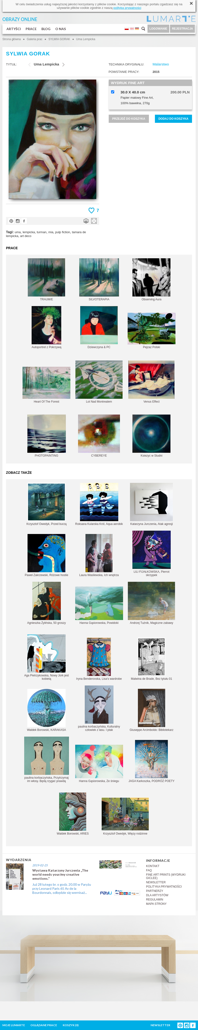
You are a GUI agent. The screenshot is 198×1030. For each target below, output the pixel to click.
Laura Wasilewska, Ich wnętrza (99, 555)
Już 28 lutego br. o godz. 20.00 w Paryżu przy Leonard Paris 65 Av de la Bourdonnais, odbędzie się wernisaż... (61, 888)
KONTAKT (152, 866)
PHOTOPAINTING (46, 436)
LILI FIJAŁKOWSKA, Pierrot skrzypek (151, 554)
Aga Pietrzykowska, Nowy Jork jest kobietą (46, 657)
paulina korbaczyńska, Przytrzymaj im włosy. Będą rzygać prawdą (46, 760)
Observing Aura (151, 279)
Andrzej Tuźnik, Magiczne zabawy (151, 603)
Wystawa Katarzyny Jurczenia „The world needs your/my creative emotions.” (60, 874)
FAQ (149, 870)
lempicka (29, 232)
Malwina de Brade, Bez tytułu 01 (151, 659)
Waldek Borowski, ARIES (73, 814)
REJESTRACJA (182, 28)
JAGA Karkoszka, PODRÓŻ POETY (152, 761)
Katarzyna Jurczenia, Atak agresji (151, 504)
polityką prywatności (127, 8)
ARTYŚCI (13, 29)
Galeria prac (34, 39)
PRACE (31, 29)
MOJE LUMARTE (13, 1025)
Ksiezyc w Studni (151, 436)
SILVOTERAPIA (99, 279)
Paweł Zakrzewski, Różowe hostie (46, 555)
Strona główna (11, 39)
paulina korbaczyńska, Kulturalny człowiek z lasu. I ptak (99, 708)
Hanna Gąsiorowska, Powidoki (99, 606)
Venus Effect (151, 382)
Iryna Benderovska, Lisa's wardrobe (99, 659)
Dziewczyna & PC (99, 327)
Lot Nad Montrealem (99, 382)
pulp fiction (62, 232)
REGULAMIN (154, 899)
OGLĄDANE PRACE (43, 1025)
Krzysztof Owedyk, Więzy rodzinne (125, 816)
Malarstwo (161, 64)
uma (18, 232)
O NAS (60, 29)
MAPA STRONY (156, 904)
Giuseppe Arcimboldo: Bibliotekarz (151, 710)
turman (41, 232)
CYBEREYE (99, 436)
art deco (25, 236)
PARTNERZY (154, 891)
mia (50, 232)
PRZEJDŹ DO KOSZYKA (128, 118)
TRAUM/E (46, 279)
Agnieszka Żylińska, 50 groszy (46, 603)
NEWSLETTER (156, 882)
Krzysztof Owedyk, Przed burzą (46, 504)
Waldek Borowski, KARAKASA (46, 710)
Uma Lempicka (85, 39)
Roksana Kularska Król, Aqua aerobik (99, 504)
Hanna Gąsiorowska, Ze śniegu (99, 764)
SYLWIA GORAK (59, 39)
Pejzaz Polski (151, 331)
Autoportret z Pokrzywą (46, 327)
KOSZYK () (71, 1025)
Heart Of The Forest (46, 385)
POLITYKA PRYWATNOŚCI (164, 886)
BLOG (46, 29)
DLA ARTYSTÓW (157, 895)
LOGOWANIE (158, 28)
